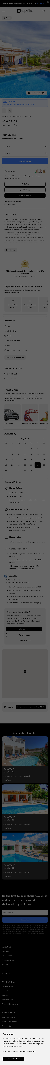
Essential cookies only (27, 1052)
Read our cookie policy (10, 1052)
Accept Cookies (13, 1059)
